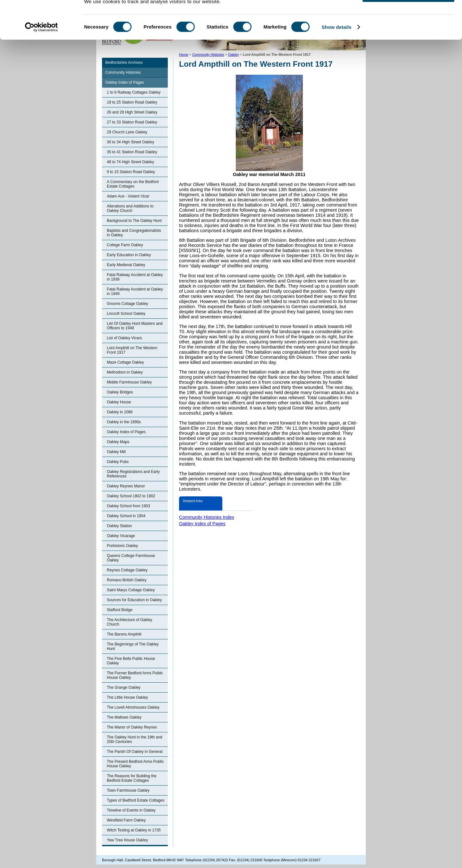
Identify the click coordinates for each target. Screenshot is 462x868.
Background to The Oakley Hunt (134, 220)
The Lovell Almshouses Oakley (133, 707)
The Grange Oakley (124, 687)
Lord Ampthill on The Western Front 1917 (132, 350)
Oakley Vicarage (121, 536)
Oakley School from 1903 (128, 506)
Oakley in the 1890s (124, 422)
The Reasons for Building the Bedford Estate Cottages (132, 778)
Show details (337, 49)
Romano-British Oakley (126, 580)
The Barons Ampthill (124, 634)
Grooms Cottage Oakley (127, 303)
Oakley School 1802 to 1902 (131, 496)
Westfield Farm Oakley (126, 820)
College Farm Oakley (125, 245)
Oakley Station (119, 526)
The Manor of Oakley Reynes (132, 727)
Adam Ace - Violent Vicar (128, 196)
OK (408, 16)
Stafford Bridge (120, 610)
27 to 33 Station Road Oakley (132, 122)
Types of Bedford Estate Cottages (135, 800)
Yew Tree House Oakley (127, 840)
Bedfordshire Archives (124, 62)
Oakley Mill (116, 452)
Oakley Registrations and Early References (133, 473)
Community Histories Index (206, 517)
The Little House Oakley (127, 697)
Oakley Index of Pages (124, 82)
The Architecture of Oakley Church (129, 622)
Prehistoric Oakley (122, 546)
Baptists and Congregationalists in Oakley (134, 232)
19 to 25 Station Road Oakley (132, 102)
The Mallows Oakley (124, 717)
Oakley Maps (118, 442)
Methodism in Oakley (125, 372)
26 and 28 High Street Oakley (132, 112)
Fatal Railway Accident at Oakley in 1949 (135, 291)
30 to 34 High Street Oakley (130, 142)
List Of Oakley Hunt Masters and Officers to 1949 (134, 325)
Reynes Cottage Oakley (127, 570)
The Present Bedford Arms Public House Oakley (135, 763)
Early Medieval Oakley (126, 265)
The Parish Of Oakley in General (134, 751)
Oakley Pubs (118, 461)
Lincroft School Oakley (126, 313)
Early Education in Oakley (129, 255)
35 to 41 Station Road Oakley (132, 152)
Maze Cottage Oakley (125, 362)
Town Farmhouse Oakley (128, 790)
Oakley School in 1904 (126, 516)
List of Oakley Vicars (124, 338)
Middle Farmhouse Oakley (129, 382)
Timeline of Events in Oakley (131, 810)
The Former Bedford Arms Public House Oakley (135, 675)
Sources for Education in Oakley (134, 600)
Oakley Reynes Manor (126, 486)
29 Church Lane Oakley (127, 132)
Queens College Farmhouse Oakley (131, 557)
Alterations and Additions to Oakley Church (130, 208)
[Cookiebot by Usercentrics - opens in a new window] (41, 49)
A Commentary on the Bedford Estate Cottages (132, 184)
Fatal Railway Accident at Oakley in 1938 (135, 277)
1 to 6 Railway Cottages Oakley (133, 92)
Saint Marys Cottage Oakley (131, 590)
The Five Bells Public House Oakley (131, 660)
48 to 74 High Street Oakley (130, 162)
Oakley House (119, 402)
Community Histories (123, 72)
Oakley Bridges (120, 392)
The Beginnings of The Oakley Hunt (132, 646)
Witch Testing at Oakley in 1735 (134, 830)
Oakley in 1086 (120, 412)
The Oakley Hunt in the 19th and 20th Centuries (134, 739)
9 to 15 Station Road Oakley (131, 172)
